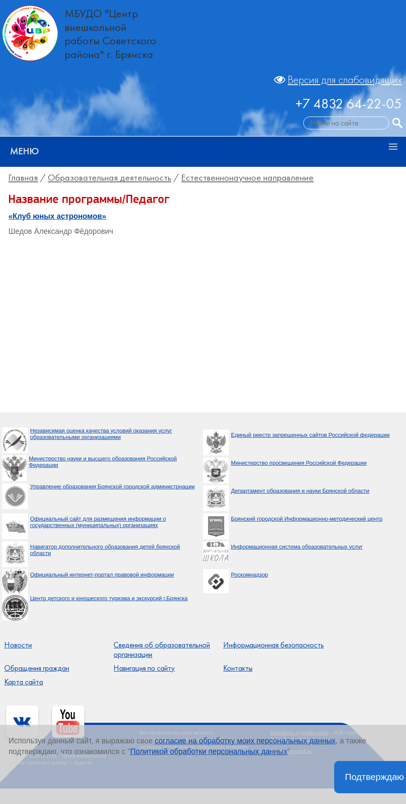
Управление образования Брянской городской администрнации (112, 486)
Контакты (237, 668)
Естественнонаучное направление (247, 177)
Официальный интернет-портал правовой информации (102, 574)
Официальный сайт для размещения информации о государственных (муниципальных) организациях (98, 522)
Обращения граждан (36, 668)
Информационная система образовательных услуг (297, 546)
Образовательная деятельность (109, 177)
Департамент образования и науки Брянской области (300, 491)
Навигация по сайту (144, 668)
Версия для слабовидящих (345, 80)
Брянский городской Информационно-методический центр (306, 519)
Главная (23, 177)
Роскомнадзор (249, 574)
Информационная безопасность (273, 645)
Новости (18, 645)
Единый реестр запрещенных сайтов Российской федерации (310, 435)
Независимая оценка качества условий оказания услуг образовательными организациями (101, 434)
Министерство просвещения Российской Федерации (299, 463)
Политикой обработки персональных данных (209, 751)
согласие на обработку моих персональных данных (245, 740)
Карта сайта (23, 682)
